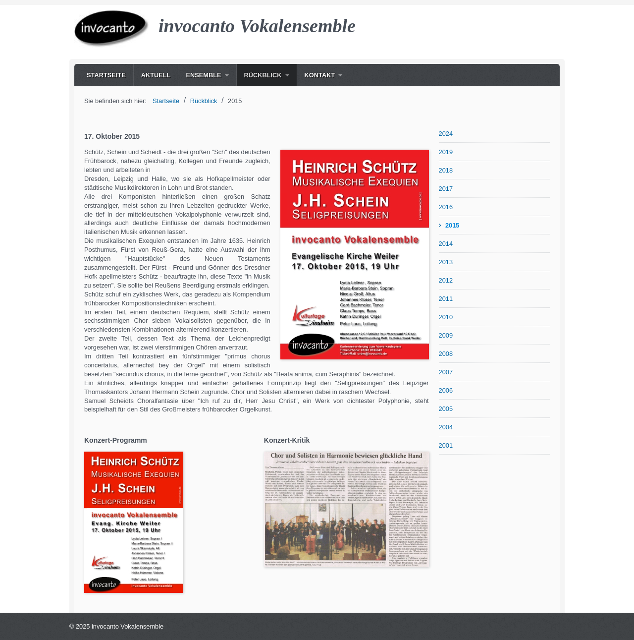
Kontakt (320, 75)
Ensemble (203, 75)
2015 (452, 225)
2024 (446, 133)
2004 (446, 427)
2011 (446, 298)
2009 (446, 335)
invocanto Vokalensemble (257, 25)
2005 (446, 408)
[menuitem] (106, 75)
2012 (446, 280)
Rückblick (263, 75)
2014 (446, 243)
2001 (446, 445)
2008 (446, 353)
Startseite (106, 75)
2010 (446, 317)
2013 (446, 262)
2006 (446, 390)
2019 (446, 152)
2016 (446, 207)
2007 (446, 372)
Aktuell (156, 75)
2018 (446, 170)
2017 (446, 188)
